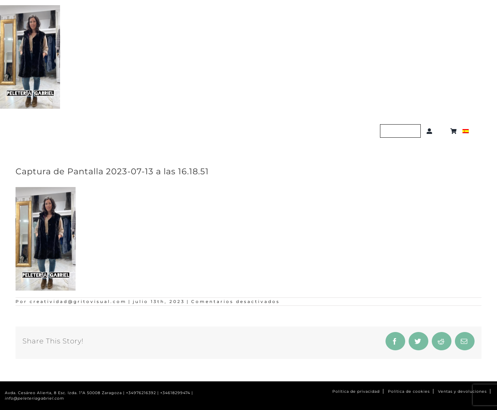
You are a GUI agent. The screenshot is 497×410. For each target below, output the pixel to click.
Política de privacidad (356, 391)
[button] (443, 131)
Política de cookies (409, 391)
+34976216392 (141, 393)
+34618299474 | (176, 393)
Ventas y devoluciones (462, 391)
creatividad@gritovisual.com (78, 301)
